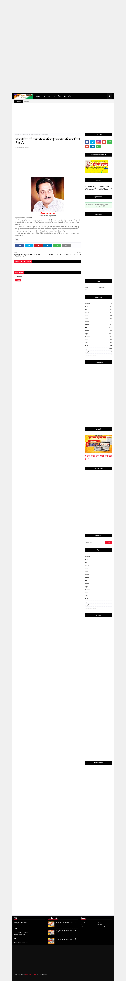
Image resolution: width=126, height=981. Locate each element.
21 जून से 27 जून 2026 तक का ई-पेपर (98, 457)
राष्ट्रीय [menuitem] (54, 96)
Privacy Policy (85, 927)
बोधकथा (98, 322)
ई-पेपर (98, 306)
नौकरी (98, 318)
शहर (20, 134)
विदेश (98, 343)
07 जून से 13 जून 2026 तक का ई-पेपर (66, 940)
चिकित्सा (98, 312)
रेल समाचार (98, 337)
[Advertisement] (55, 33)
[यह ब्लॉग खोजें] (95, 542)
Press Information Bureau (21, 943)
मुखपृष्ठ (86, 287)
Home (83, 922)
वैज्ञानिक (98, 346)
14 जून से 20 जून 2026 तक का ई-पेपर (66, 932)
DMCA (99, 922)
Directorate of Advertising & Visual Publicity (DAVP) (21, 933)
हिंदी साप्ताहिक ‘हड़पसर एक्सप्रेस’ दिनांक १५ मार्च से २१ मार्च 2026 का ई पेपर (91, 188)
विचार (98, 340)
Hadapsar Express (30, 974)
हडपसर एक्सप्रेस (20, 147)
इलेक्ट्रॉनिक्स (98, 303)
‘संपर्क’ (86, 290)
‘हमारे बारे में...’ (102, 287)
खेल (98, 309)
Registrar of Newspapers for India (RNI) (20, 923)
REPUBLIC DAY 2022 (98, 355)
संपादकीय (98, 352)
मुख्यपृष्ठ (17, 134)
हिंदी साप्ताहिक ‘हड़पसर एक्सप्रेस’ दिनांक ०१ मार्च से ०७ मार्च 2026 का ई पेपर (105, 188)
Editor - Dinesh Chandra (103, 927)
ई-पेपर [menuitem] (69, 96)
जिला (98, 315)
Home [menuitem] (38, 96)
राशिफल (98, 331)
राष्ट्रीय (98, 334)
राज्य (98, 328)
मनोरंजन (98, 325)
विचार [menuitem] (59, 96)
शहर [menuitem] (44, 96)
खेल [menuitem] (64, 96)
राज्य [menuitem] (48, 96)
